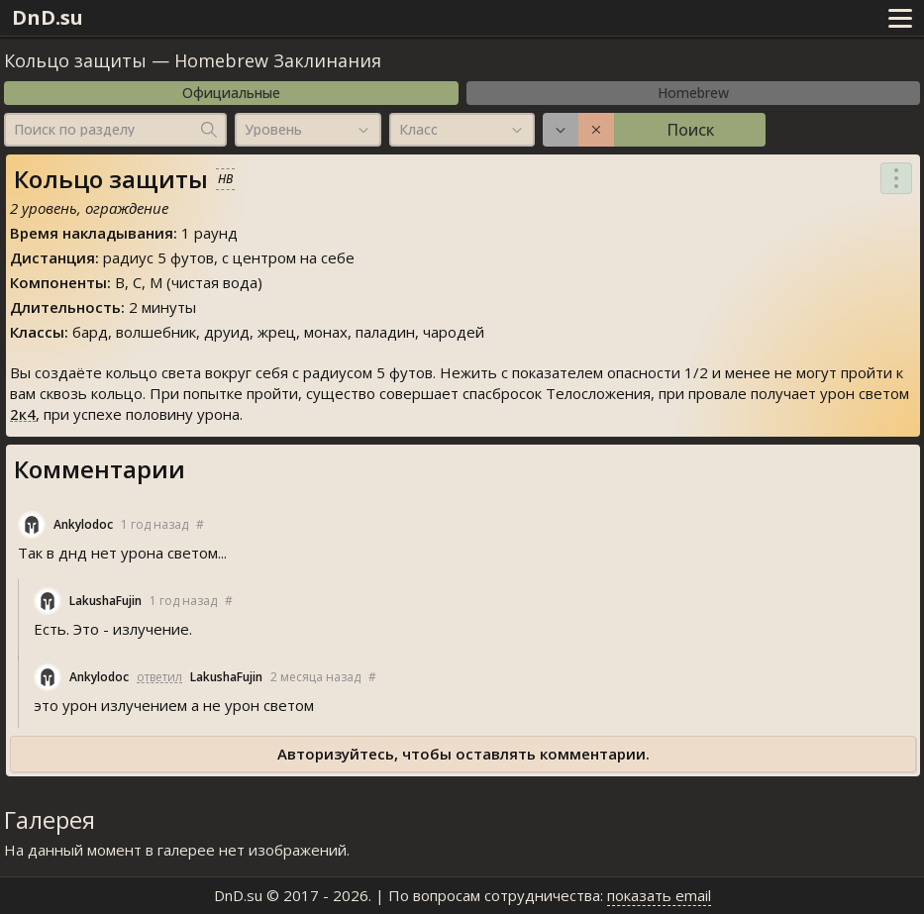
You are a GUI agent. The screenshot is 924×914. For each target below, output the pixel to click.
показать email (659, 895)
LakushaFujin (105, 600)
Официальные (231, 92)
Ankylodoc (83, 524)
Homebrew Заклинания (277, 60)
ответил (159, 676)
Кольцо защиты (75, 60)
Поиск (690, 130)
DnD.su (47, 17)
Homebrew (693, 92)
